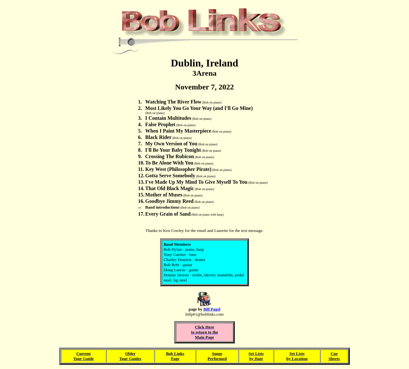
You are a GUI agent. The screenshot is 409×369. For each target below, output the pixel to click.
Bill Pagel (212, 309)
